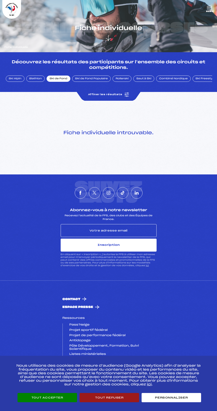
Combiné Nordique (173, 79)
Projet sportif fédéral (88, 330)
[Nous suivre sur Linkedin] (137, 193)
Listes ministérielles (87, 354)
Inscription (109, 245)
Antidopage (80, 340)
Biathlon (35, 79)
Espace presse (77, 307)
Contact (71, 299)
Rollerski (122, 79)
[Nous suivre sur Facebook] (80, 193)
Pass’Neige (79, 324)
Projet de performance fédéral (97, 335)
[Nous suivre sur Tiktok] (122, 193)
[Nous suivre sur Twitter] (94, 193)
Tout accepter (47, 397)
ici (147, 266)
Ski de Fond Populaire (91, 79)
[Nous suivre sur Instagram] (108, 193)
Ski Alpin (15, 79)
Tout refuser (109, 397)
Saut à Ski (143, 79)
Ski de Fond (58, 79)
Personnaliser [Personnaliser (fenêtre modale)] (171, 397)
